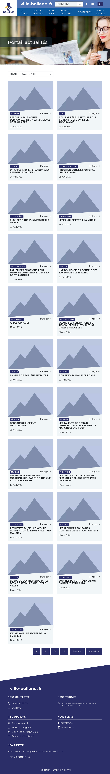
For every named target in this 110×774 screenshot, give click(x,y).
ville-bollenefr (36, 4)
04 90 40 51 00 (18, 703)
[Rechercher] (80, 4)
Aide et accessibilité (21, 736)
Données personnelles (23, 732)
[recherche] (66, 4)
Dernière (94, 651)
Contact (15, 708)
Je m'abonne (18, 757)
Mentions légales (19, 727)
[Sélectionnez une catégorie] (30, 74)
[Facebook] (65, 723)
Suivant (77, 651)
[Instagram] (66, 727)
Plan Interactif (18, 723)
